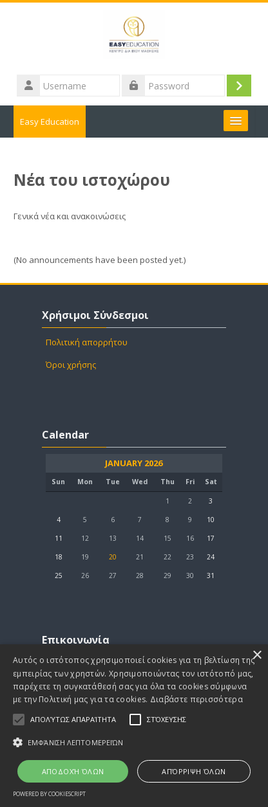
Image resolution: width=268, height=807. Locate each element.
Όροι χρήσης (71, 364)
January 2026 (133, 463)
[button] (134, 742)
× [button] (257, 655)
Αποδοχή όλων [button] (73, 771)
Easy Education (49, 121)
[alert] (134, 725)
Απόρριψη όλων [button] (193, 771)
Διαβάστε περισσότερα (196, 699)
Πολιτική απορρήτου (87, 342)
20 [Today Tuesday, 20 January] (113, 556)
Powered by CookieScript (49, 794)
